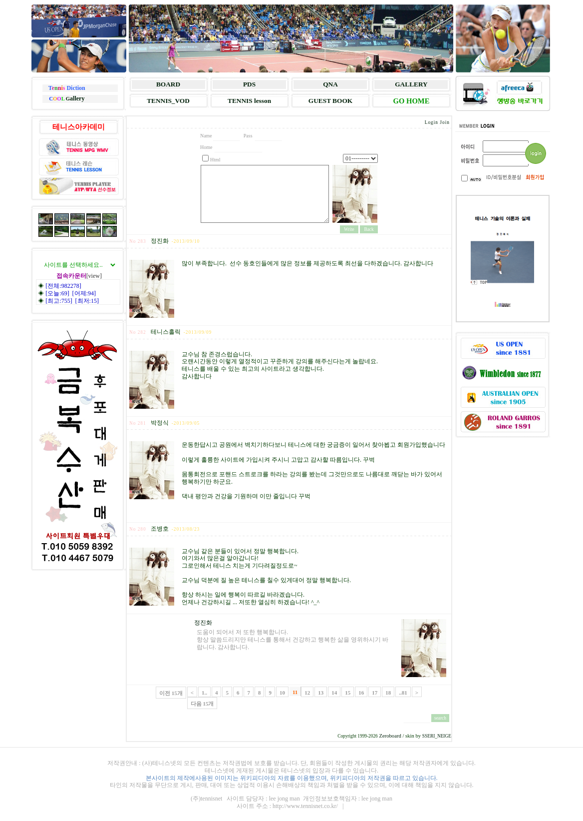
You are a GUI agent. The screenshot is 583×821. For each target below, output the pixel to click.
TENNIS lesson (249, 100)
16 (361, 693)
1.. (204, 693)
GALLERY (411, 84)
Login (431, 122)
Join (445, 122)
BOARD (168, 84)
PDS (249, 84)
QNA (330, 84)
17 (374, 693)
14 (334, 693)
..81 (403, 693)
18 (388, 693)
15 (347, 693)
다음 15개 (202, 704)
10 (282, 693)
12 (307, 693)
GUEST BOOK (330, 100)
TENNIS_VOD (168, 100)
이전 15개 (171, 693)
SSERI (428, 736)
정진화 (203, 622)
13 (320, 693)
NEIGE (444, 736)
